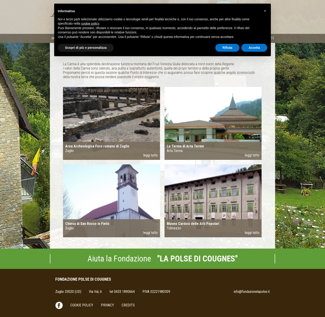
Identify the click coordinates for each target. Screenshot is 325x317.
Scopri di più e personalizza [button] (86, 47)
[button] (265, 10)
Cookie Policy (81, 305)
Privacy (107, 305)
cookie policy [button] (90, 23)
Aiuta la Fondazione (163, 258)
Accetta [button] (254, 47)
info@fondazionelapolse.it (252, 291)
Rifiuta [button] (227, 47)
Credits (128, 305)
